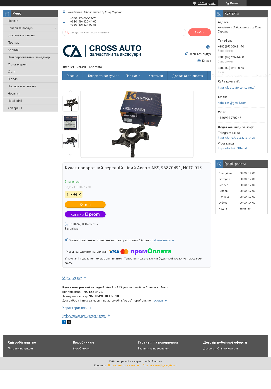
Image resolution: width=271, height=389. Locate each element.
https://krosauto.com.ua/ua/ (236, 87)
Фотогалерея (17, 64)
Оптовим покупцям (20, 348)
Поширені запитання (22, 86)
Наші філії (15, 101)
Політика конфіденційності (160, 365)
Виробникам (81, 348)
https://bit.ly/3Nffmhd (232, 148)
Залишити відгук (200, 54)
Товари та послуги (20, 28)
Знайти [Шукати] (200, 32)
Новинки (13, 93)
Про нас (13, 42)
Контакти (156, 75)
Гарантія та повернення (229, 75)
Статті (11, 72)
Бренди (13, 50)
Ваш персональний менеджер (29, 57)
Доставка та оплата (21, 35)
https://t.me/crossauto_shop (236, 137)
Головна (72, 75)
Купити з (85, 214)
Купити (85, 204)
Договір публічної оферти (220, 348)
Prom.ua (157, 361)
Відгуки (13, 79)
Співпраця (15, 108)
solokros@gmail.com (232, 103)
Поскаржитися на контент (124, 365)
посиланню (159, 300)
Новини (13, 21)
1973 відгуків (206, 3)
